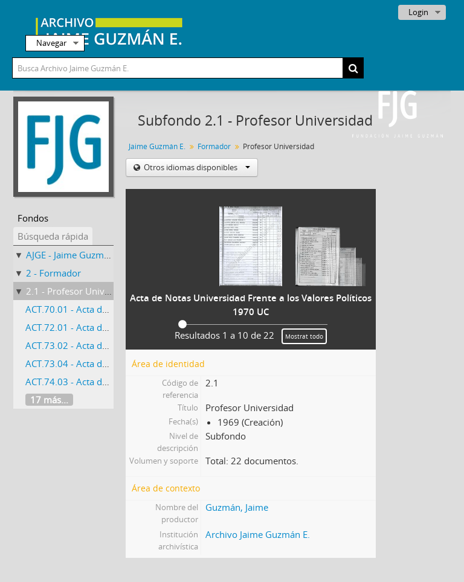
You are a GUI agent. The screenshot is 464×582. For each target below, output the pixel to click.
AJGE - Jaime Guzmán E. (75, 255)
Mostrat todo (304, 336)
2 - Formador (53, 273)
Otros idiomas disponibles (196, 167)
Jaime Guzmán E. (157, 146)
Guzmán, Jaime (236, 507)
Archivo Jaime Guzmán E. (257, 534)
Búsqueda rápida (53, 236)
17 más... (49, 400)
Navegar (51, 42)
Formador (214, 146)
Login (418, 12)
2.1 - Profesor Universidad (80, 291)
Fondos (33, 218)
